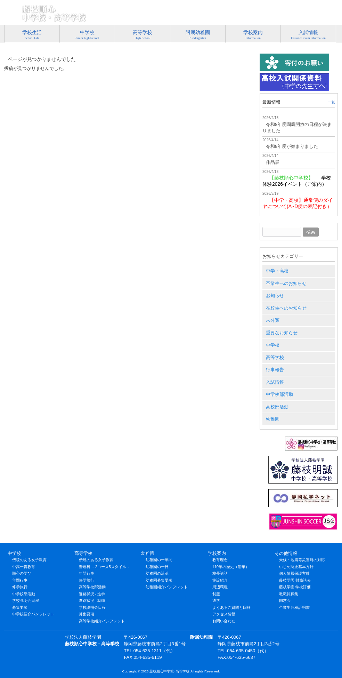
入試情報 (275, 382)
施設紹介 (220, 580)
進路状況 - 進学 (92, 594)
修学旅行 (19, 587)
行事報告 (275, 369)
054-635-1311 (312, 5)
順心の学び (21, 573)
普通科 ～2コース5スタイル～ (104, 567)
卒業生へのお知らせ (286, 283)
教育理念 (220, 560)
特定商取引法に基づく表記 (165, 15)
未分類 (272, 320)
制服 (216, 594)
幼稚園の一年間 (159, 560)
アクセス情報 (321, 15)
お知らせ (275, 295)
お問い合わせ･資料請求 (276, 15)
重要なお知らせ (282, 332)
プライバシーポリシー (222, 15)
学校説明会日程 (25, 600)
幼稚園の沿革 (157, 573)
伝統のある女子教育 (29, 560)
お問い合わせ (223, 621)
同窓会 (285, 600)
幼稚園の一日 (157, 567)
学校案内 (217, 553)
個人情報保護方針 (294, 573)
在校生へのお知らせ (286, 308)
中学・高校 (277, 270)
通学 (216, 600)
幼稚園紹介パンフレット (167, 587)
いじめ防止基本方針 (296, 567)
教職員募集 (288, 594)
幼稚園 (272, 419)
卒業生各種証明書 (294, 607)
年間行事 (19, 580)
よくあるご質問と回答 (231, 607)
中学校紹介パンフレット (33, 614)
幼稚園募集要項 (159, 580)
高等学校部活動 (92, 587)
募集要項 (19, 607)
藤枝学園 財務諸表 (295, 580)
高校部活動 (277, 406)
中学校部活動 (279, 394)
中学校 (272, 345)
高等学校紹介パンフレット (102, 621)
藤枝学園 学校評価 (295, 587)
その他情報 (286, 553)
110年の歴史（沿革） (230, 567)
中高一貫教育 (23, 567)
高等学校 (275, 357)
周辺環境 (220, 587)
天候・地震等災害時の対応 (302, 560)
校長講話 (220, 573)
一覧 (331, 102)
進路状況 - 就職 (92, 600)
